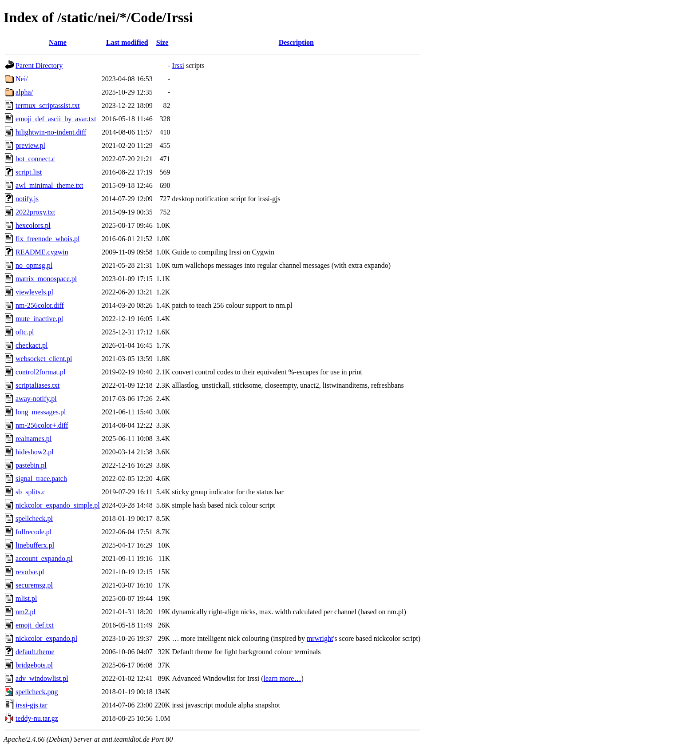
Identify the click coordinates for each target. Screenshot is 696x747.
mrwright (320, 638)
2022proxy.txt (35, 212)
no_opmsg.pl (34, 265)
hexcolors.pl (33, 225)
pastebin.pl (31, 465)
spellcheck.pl (34, 518)
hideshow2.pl (35, 452)
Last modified (127, 42)
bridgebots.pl (34, 665)
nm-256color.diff (40, 305)
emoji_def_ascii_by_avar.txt (56, 119)
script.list (29, 172)
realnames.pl (33, 438)
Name (58, 42)
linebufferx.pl (35, 545)
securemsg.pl (34, 585)
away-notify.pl (36, 398)
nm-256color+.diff (42, 425)
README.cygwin (42, 252)
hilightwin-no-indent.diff (51, 132)
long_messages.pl (41, 412)
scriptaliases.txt (37, 385)
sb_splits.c (30, 492)
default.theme (35, 652)
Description (296, 42)
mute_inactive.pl (39, 318)
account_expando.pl (44, 558)
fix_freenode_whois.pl (47, 238)
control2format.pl (40, 372)
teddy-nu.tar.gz (37, 718)
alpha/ (24, 92)
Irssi (178, 65)
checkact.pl (31, 345)
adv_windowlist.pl (42, 678)
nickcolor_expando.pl (46, 638)
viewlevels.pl (34, 292)
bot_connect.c (35, 159)
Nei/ (22, 79)
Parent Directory (39, 65)
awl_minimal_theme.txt (49, 185)
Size (162, 42)
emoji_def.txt (35, 625)
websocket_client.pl (44, 358)
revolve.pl (30, 572)
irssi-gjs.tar (31, 705)
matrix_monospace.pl (46, 278)
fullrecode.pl (33, 532)
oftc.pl (25, 332)
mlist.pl (26, 598)
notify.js (27, 199)
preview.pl (30, 145)
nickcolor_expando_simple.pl (58, 505)
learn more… (282, 678)
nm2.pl (26, 612)
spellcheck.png (37, 691)
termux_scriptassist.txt (47, 105)
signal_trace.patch (41, 478)
